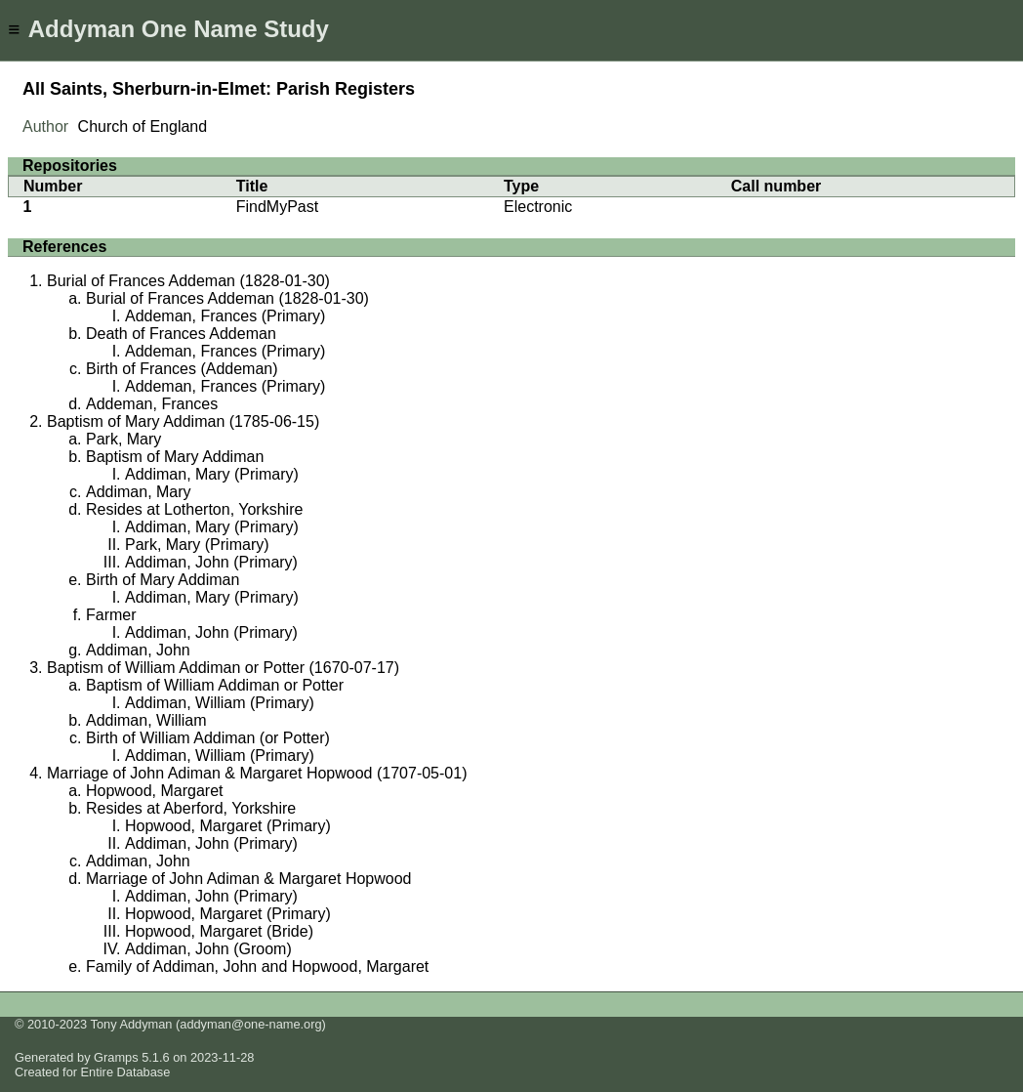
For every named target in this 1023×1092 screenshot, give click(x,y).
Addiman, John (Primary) (211, 562)
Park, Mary (123, 439)
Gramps (116, 1057)
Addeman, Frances (152, 404)
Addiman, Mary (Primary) (212, 474)
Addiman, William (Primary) (219, 702)
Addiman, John (138, 650)
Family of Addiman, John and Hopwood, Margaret (257, 966)
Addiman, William (146, 720)
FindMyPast (277, 206)
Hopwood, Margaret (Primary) (228, 826)
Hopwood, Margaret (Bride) (219, 931)
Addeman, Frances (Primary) (225, 316)
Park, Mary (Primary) (197, 544)
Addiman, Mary (138, 491)
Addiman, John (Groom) (208, 949)
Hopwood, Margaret (155, 790)
